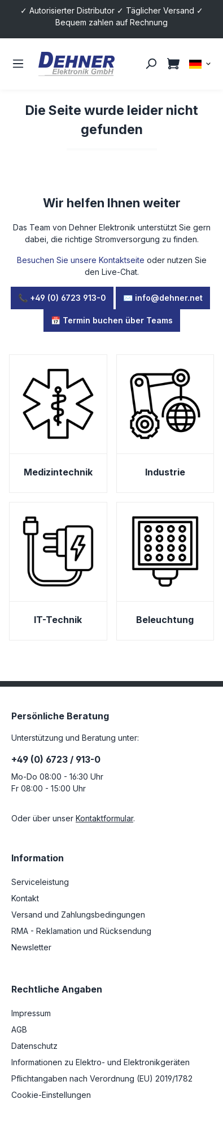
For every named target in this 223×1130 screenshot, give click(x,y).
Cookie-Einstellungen (51, 1095)
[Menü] (18, 64)
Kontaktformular (104, 818)
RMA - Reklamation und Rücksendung (81, 931)
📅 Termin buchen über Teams (112, 320)
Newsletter (31, 947)
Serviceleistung (40, 882)
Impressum (31, 1013)
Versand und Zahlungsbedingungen (78, 914)
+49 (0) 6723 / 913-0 (55, 759)
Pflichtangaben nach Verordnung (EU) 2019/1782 (102, 1078)
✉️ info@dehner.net (163, 297)
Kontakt (25, 898)
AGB (19, 1029)
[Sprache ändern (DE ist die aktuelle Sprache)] (200, 63)
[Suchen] (151, 64)
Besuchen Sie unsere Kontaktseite (81, 260)
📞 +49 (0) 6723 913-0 (62, 297)
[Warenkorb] (173, 64)
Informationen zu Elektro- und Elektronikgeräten (100, 1062)
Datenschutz (34, 1046)
